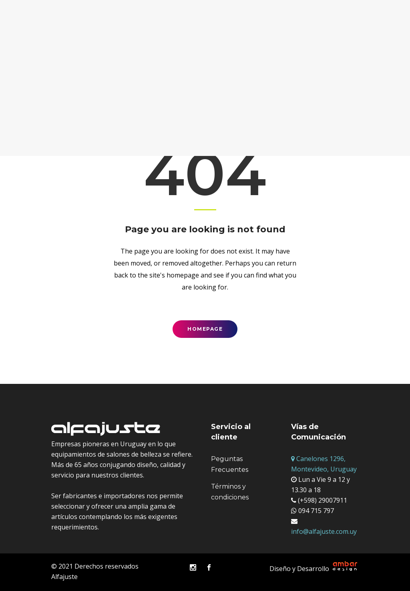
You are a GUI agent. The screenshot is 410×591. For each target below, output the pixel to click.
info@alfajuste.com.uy (324, 531)
